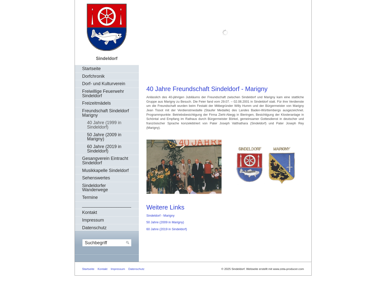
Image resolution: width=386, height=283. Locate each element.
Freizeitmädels (96, 103)
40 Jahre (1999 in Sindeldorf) (104, 125)
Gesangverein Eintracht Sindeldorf (105, 160)
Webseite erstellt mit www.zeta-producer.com (275, 268)
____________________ (106, 205)
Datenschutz (94, 227)
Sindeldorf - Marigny (160, 215)
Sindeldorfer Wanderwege (95, 187)
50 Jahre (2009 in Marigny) (104, 137)
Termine (90, 197)
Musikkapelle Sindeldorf (105, 170)
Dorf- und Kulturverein (103, 83)
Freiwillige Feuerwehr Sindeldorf (103, 93)
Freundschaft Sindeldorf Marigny (105, 113)
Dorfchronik (93, 76)
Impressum (93, 220)
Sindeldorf (106, 58)
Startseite (91, 68)
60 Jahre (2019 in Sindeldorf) (104, 148)
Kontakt (89, 212)
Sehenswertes (96, 177)
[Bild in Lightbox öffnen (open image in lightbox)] (184, 167)
